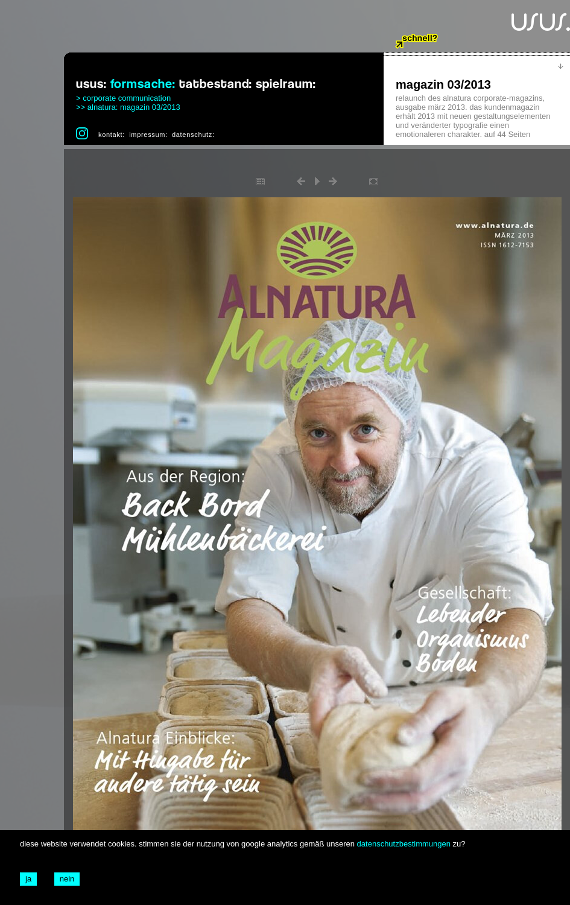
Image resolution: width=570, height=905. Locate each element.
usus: (91, 84)
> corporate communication (123, 98)
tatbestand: (215, 84)
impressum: (148, 134)
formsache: (143, 84)
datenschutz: (193, 134)
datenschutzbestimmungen (404, 843)
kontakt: (111, 134)
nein (67, 878)
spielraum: (286, 84)
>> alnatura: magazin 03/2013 (128, 107)
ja (28, 878)
